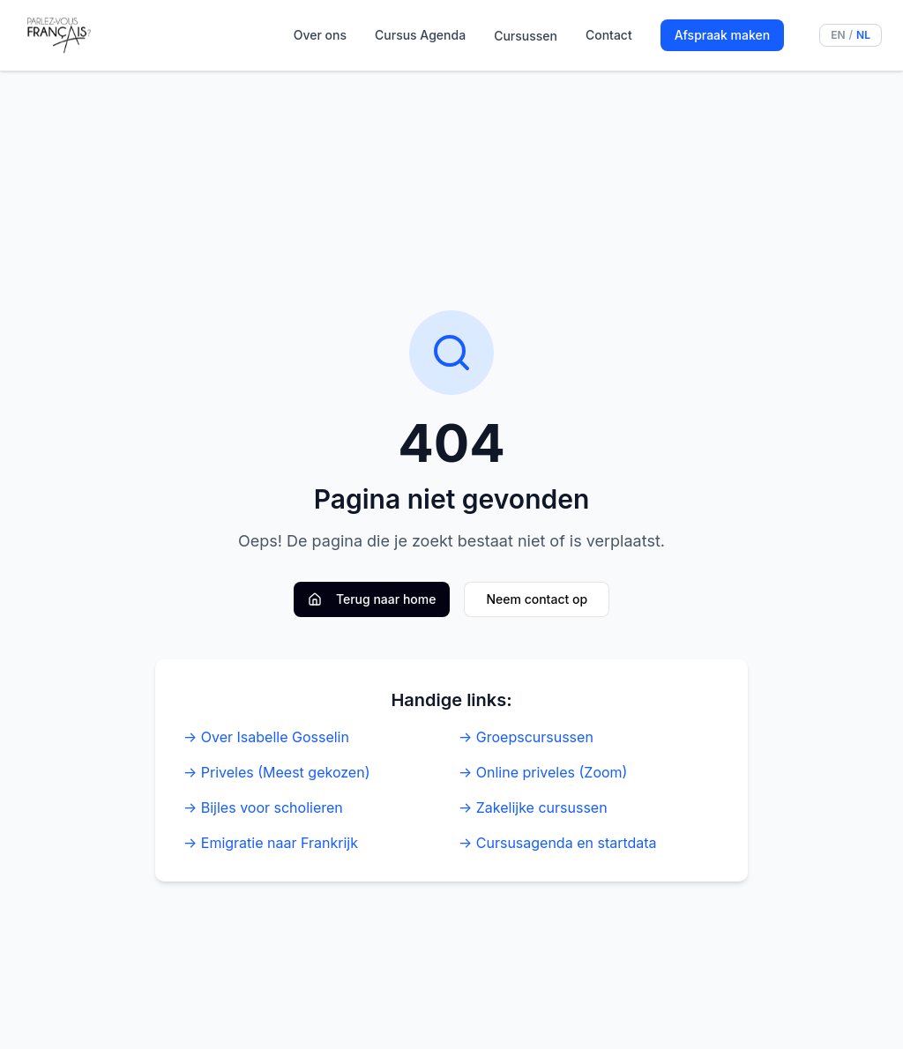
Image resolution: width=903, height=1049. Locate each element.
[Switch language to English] (850, 35)
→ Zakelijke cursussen (533, 807)
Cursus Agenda (420, 34)
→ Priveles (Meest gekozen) (276, 772)
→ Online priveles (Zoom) (543, 772)
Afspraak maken (722, 34)
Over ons (320, 34)
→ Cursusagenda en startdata (558, 843)
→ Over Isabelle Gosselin (266, 737)
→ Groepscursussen (526, 737)
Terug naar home (372, 598)
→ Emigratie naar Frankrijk (270, 843)
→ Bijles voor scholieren (263, 807)
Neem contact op (536, 598)
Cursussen (525, 35)
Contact (609, 34)
